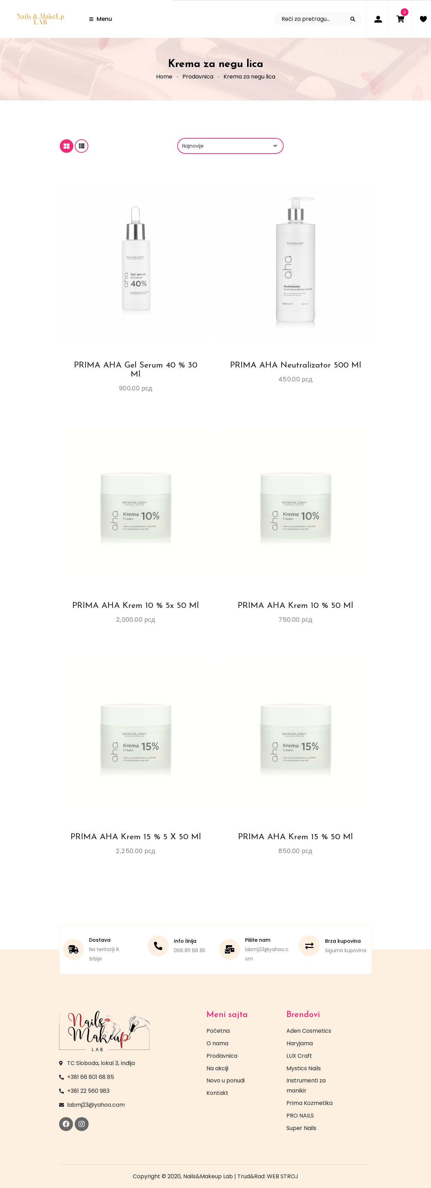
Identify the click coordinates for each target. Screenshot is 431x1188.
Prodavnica (197, 77)
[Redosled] (230, 146)
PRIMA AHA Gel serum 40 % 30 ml (135, 370)
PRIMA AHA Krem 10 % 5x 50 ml (135, 606)
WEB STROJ (282, 1176)
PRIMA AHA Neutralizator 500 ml (295, 365)
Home (164, 77)
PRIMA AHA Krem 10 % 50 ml (295, 606)
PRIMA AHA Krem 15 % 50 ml (295, 837)
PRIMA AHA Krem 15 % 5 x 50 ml (136, 837)
